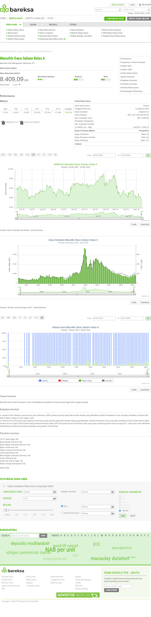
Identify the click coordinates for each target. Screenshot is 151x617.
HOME (3, 18)
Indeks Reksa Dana (16, 39)
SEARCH (6, 535)
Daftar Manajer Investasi (81, 36)
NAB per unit (60, 550)
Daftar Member (57, 576)
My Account (145, 4)
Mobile (78, 576)
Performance (125, 59)
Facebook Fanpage (83, 579)
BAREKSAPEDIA (8, 529)
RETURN (7, 505)
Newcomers (13, 33)
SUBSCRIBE (111, 590)
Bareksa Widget (81, 588)
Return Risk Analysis (112, 30)
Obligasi (29, 582)
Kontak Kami (7, 579)
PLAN (50, 18)
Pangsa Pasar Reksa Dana (114, 36)
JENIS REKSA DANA (12, 491)
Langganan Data (57, 579)
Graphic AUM (126, 70)
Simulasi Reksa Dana (48, 36)
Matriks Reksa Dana (79, 33)
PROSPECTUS (9, 122)
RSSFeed (79, 585)
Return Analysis (46, 33)
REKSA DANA (11, 24)
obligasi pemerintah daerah (28, 552)
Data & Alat (5, 51)
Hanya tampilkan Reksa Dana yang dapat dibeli (30, 486)
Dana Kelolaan (77, 30)
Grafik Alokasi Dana (128, 73)
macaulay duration (110, 558)
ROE (96, 544)
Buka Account (56, 582)
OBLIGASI (53, 24)
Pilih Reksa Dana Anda (112, 33)
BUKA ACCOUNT (118, 5)
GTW (75, 555)
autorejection (122, 548)
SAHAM (33, 24)
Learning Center (33, 585)
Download (145, 224)
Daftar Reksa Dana (16, 30)
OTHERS (73, 24)
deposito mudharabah (30, 543)
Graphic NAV (125, 66)
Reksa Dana (18, 51)
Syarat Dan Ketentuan (11, 585)
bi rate (131, 557)
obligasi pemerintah (55, 558)
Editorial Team (7, 582)
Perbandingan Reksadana (131, 91)
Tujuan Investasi (127, 77)
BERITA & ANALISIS (35, 18)
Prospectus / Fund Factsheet (132, 62)
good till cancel (65, 546)
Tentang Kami (7, 576)
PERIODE (7, 498)
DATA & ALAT (16, 18)
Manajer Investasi (68, 491)
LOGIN (132, 5)
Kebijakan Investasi (128, 80)
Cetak (134, 224)
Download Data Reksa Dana (51, 39)
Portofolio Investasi (128, 84)
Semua (125, 510)
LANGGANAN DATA (115, 18)
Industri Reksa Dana (16, 36)
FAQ (3, 588)
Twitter (78, 582)
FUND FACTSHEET (30, 122)
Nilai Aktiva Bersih (47, 30)
